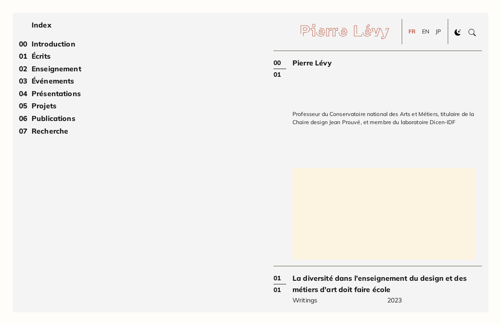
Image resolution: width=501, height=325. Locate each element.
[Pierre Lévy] (351, 31)
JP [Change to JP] (438, 31)
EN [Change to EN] (425, 31)
